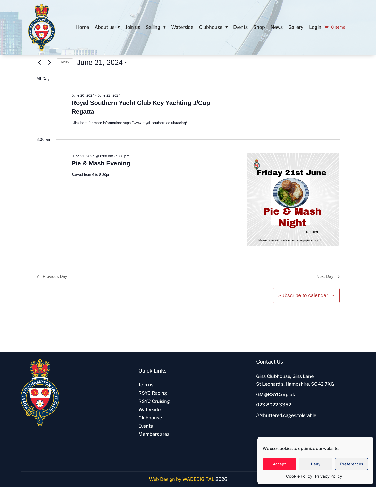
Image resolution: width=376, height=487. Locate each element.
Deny (315, 464)
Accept (279, 464)
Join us (132, 27)
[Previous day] (40, 62)
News (277, 27)
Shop (259, 27)
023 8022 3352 (273, 405)
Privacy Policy (328, 476)
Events (240, 27)
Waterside (182, 27)
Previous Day (52, 276)
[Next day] (50, 62)
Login (315, 27)
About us (104, 27)
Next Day (328, 276)
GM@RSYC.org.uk (275, 394)
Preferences (351, 464)
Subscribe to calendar (303, 295)
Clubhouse (210, 27)
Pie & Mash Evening (100, 163)
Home (82, 27)
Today (65, 62)
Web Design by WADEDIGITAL (181, 479)
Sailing (153, 27)
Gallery (295, 27)
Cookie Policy (299, 476)
